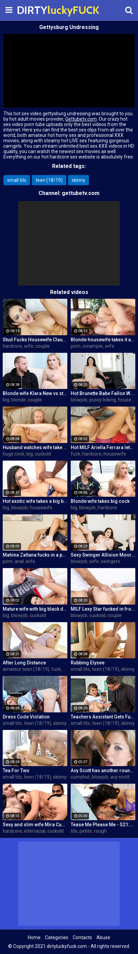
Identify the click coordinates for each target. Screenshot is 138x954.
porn (75, 346)
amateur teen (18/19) (26, 669)
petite (85, 831)
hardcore (12, 346)
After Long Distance (24, 662)
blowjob (79, 399)
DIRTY (34, 10)
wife (28, 346)
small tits (16, 180)
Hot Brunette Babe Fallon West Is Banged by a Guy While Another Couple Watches (103, 393)
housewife (115, 454)
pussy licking (102, 399)
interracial (34, 831)
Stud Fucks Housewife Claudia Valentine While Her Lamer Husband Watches (35, 339)
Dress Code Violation (26, 716)
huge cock (13, 454)
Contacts (82, 937)
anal (19, 561)
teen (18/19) (49, 180)
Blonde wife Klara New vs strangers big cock (35, 393)
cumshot (80, 777)
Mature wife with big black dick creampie (35, 609)
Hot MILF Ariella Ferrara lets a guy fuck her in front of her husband (103, 447)
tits (74, 831)
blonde (18, 399)
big (6, 399)
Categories (56, 937)
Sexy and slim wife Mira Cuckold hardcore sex (35, 824)
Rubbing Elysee (88, 662)
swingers (110, 561)
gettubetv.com (80, 193)
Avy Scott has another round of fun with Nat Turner (103, 770)
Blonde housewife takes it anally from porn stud (103, 339)
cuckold (43, 454)
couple (43, 346)
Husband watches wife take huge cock (35, 447)
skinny (78, 180)
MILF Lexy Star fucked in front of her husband (103, 609)
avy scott (120, 777)
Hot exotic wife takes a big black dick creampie (35, 501)
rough (100, 831)
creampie (93, 346)
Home (34, 937)
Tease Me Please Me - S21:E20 (103, 824)
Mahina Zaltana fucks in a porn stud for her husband (35, 555)
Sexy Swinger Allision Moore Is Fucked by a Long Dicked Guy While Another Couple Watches (103, 555)
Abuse (103, 937)
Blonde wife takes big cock (100, 501)
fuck (75, 454)
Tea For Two (16, 770)
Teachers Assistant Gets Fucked (103, 716)
